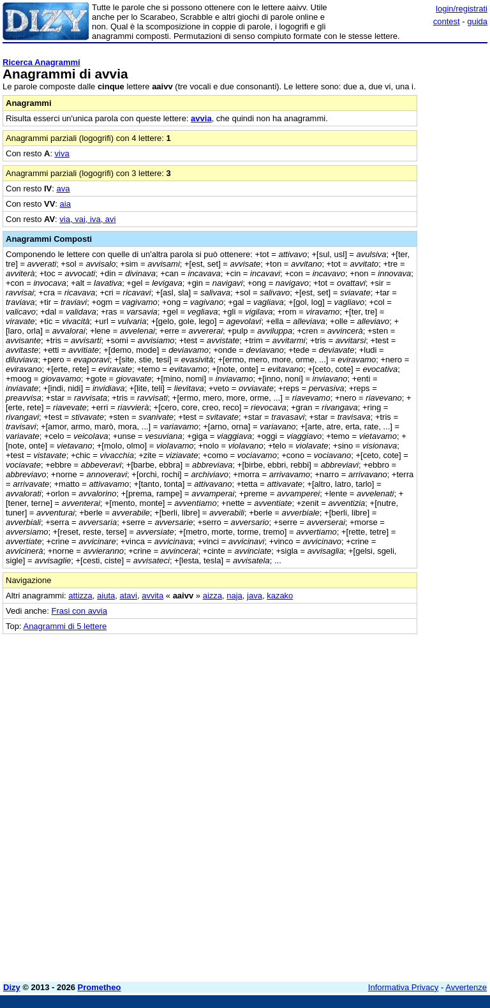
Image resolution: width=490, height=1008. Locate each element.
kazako (280, 595)
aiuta (106, 595)
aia (65, 204)
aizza (212, 595)
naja (234, 595)
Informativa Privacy (403, 987)
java (254, 595)
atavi (128, 595)
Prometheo (99, 987)
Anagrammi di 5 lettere (65, 626)
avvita (152, 595)
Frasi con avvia (79, 611)
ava (63, 188)
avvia (201, 118)
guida (477, 21)
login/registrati (461, 8)
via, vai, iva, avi (87, 219)
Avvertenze (466, 987)
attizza (80, 595)
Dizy (11, 987)
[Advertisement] (391, 714)
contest (446, 21)
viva (62, 153)
